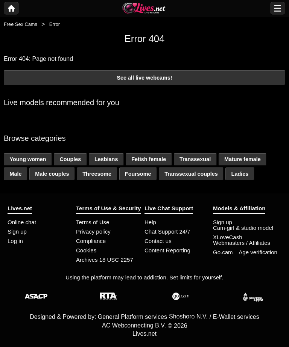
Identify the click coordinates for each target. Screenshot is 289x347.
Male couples (52, 174)
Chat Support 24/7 (167, 231)
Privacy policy (93, 231)
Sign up (17, 231)
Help (150, 222)
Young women (27, 159)
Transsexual (195, 159)
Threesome (96, 174)
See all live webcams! (144, 78)
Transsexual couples (191, 174)
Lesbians (106, 159)
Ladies (240, 174)
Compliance (91, 241)
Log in (15, 241)
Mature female (242, 159)
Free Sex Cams (20, 24)
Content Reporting (167, 250)
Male (15, 174)
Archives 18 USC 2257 (104, 259)
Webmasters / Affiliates (241, 243)
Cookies (86, 250)
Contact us (158, 241)
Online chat (22, 222)
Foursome (138, 174)
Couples (70, 159)
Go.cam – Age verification (245, 252)
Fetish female (148, 159)
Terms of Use (92, 222)
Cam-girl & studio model (243, 228)
